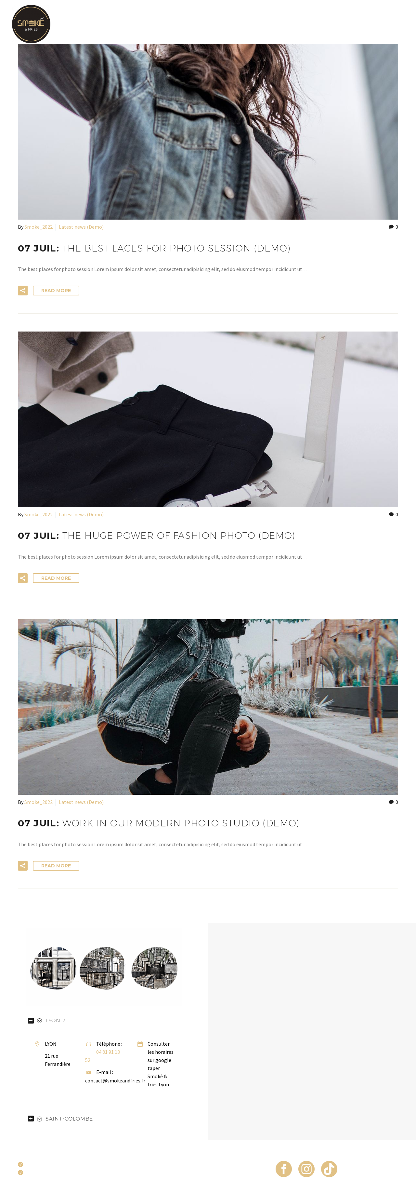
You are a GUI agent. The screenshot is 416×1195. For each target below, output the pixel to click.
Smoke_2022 (38, 227)
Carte (185, 24)
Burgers (217, 24)
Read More (56, 290)
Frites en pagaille (266, 24)
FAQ (350, 24)
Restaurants (386, 24)
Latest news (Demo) (81, 227)
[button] (23, 290)
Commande (318, 24)
